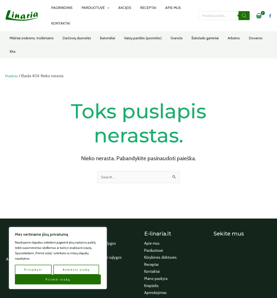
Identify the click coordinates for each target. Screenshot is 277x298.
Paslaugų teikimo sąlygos (95, 218)
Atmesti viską (76, 270)
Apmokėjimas (155, 267)
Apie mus (152, 218)
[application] (104, 9)
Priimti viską (58, 279)
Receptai (151, 239)
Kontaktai (152, 246)
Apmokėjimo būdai (90, 225)
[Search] (244, 9)
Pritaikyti (33, 270)
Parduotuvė (153, 225)
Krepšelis (151, 260)
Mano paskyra (156, 253)
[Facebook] (270, 10)
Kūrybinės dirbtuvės (160, 232)
